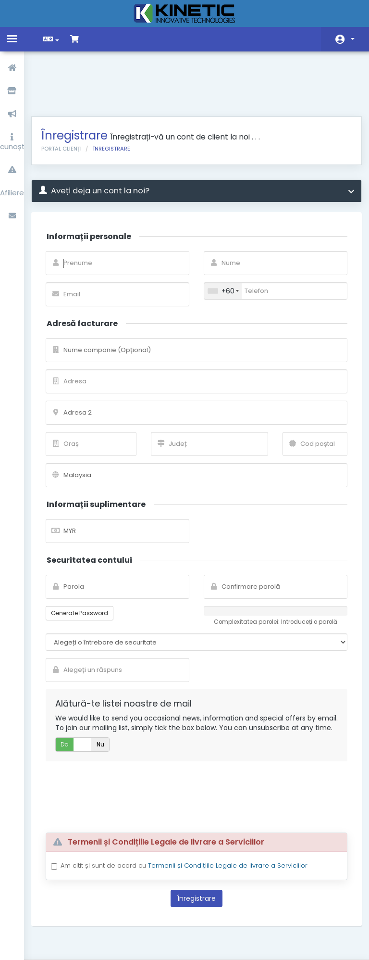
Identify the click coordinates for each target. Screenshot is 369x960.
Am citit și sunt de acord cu (191, 825)
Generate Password (86, 562)
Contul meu (353, 39)
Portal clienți (69, 98)
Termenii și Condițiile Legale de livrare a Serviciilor (235, 824)
